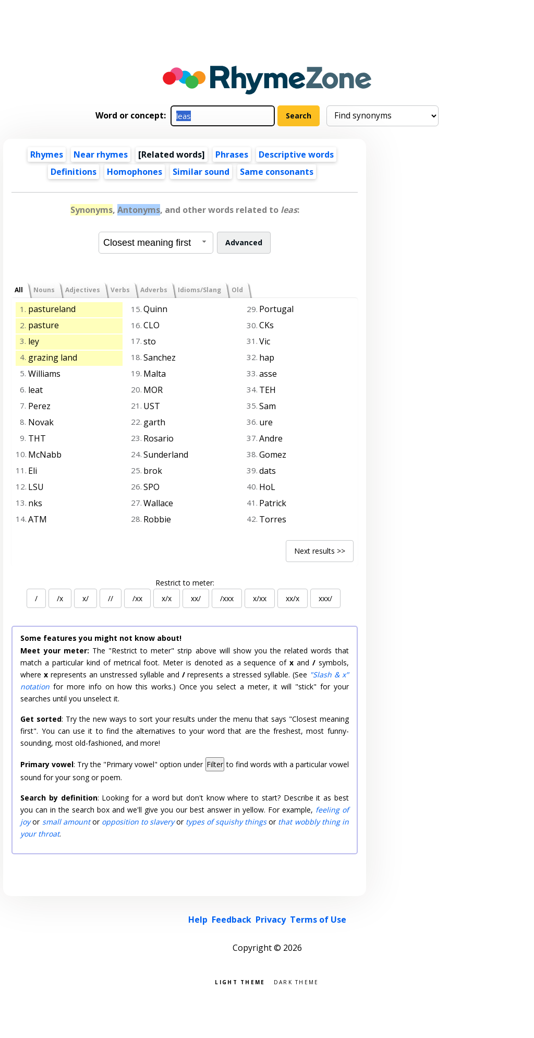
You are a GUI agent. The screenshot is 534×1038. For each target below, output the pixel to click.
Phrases (231, 154)
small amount (66, 822)
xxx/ (325, 598)
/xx (137, 598)
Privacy (271, 919)
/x (60, 598)
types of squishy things (226, 822)
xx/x (292, 598)
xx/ (196, 598)
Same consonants (276, 171)
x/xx (259, 598)
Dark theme (296, 981)
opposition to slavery (138, 822)
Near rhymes (101, 154)
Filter (215, 764)
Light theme (240, 981)
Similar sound (201, 171)
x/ (85, 598)
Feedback (231, 919)
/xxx (227, 598)
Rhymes (46, 154)
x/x (167, 598)
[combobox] (156, 243)
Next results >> (319, 551)
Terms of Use (318, 919)
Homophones (134, 171)
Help (198, 919)
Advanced (243, 242)
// (110, 598)
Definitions (73, 171)
